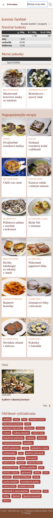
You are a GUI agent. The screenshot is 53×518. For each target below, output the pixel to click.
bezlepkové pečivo (37, 419)
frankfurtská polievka (12, 443)
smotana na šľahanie (22, 477)
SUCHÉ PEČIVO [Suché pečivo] (9, 219)
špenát (16, 496)
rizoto (46, 473)
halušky (28, 442)
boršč (28, 424)
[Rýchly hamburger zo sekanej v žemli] (14, 247)
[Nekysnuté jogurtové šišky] (39, 247)
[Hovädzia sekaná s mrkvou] (14, 327)
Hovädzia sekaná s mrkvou (13, 344)
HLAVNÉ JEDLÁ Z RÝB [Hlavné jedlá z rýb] (38, 219)
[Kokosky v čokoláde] (39, 327)
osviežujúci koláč (10, 468)
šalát (45, 491)
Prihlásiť (27, 513)
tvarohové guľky (30, 481)
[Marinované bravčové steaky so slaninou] (14, 78)
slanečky (7, 477)
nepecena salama (34, 463)
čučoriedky (36, 491)
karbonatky (10, 453)
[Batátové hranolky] (14, 287)
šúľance (7, 501)
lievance (31, 458)
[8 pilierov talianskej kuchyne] (18, 381)
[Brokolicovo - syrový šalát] (39, 78)
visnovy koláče (9, 486)
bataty (16, 419)
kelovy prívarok (34, 453)
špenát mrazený (31, 496)
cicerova (40, 428)
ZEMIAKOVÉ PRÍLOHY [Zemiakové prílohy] (12, 299)
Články (5, 365)
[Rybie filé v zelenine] (39, 207)
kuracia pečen (9, 458)
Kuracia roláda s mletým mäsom (39, 184)
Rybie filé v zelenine (35, 224)
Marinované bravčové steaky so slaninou (12, 97)
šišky (6, 496)
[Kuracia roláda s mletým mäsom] (39, 167)
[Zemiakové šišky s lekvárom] (39, 287)
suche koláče (11, 481)
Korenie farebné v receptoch (35, 24)
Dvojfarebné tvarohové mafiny (13, 144)
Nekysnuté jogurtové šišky (38, 264)
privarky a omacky (11, 473)
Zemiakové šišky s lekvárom (39, 304)
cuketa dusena (21, 432)
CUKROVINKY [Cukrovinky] (35, 339)
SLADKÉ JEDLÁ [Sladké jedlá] (35, 259)
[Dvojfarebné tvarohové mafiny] (14, 127)
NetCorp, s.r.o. (18, 511)
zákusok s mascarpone (16, 490)
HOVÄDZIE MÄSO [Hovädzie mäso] (10, 179)
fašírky (42, 437)
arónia (7, 419)
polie (41, 468)
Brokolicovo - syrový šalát (37, 95)
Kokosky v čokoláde (35, 344)
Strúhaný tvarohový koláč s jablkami (38, 146)
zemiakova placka (26, 486)
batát (24, 419)
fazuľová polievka (13, 437)
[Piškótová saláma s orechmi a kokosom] (14, 207)
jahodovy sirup (40, 447)
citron (7, 432)
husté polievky (11, 447)
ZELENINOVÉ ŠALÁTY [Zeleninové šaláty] (38, 90)
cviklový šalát (38, 433)
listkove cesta (9, 463)
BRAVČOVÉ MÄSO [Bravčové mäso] (11, 90)
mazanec (21, 463)
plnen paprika (28, 467)
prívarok (26, 472)
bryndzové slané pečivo (13, 428)
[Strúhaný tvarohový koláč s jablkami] (39, 127)
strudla (36, 477)
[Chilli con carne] (14, 167)
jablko (25, 448)
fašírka (30, 437)
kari (20, 453)
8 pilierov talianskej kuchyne (16, 399)
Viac (46, 405)
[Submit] (50, 4)
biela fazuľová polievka (13, 424)
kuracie (21, 458)
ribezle (37, 473)
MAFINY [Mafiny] (6, 139)
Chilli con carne (12, 182)
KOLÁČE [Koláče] (32, 139)
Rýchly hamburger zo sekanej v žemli (9, 267)
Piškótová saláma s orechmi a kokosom (13, 226)
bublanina (29, 428)
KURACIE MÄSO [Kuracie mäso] (35, 179)
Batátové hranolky (8, 304)
